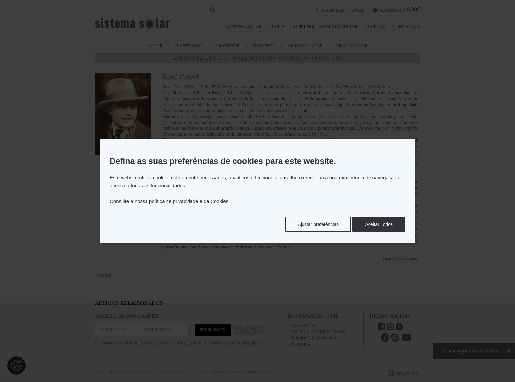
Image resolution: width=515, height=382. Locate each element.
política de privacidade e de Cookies (188, 201)
